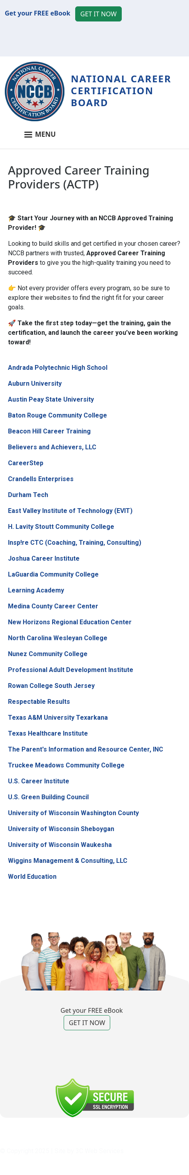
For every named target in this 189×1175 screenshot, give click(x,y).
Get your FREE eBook (37, 13)
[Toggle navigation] (95, 138)
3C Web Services (100, 1151)
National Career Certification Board (121, 90)
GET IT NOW (98, 14)
